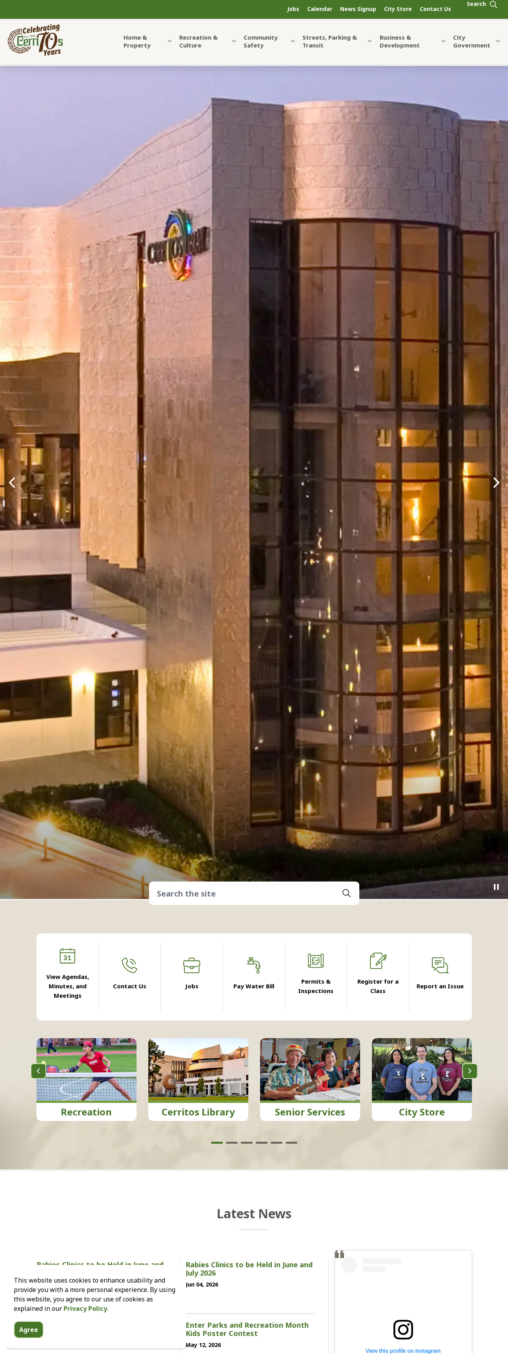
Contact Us (435, 9)
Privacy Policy (85, 1308)
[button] (346, 893)
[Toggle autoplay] (496, 887)
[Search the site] (254, 893)
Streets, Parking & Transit (329, 46)
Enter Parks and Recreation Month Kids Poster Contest (247, 1329)
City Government (471, 46)
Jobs (293, 9)
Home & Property (137, 46)
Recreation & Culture (198, 46)
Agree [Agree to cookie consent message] (29, 1330)
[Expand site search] (482, 9)
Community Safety (261, 46)
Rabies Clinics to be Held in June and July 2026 (249, 1269)
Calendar (319, 9)
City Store (398, 9)
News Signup (358, 9)
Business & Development (400, 46)
